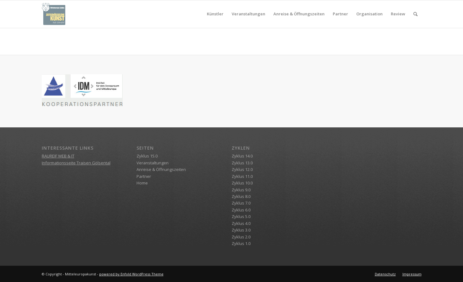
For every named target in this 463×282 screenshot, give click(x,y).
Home (142, 183)
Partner (144, 176)
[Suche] (415, 14)
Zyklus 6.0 (241, 210)
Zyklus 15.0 (147, 156)
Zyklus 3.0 (241, 230)
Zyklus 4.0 (241, 223)
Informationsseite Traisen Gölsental (76, 163)
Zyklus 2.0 (241, 237)
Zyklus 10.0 (242, 183)
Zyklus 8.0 (241, 196)
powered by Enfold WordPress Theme (131, 274)
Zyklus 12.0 (242, 169)
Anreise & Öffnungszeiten (161, 169)
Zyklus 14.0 (242, 156)
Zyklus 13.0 (242, 163)
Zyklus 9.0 (241, 190)
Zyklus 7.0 (241, 203)
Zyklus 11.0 (242, 176)
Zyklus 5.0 (241, 216)
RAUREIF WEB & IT (58, 156)
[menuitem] (215, 14)
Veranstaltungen (153, 163)
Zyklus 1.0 (241, 243)
